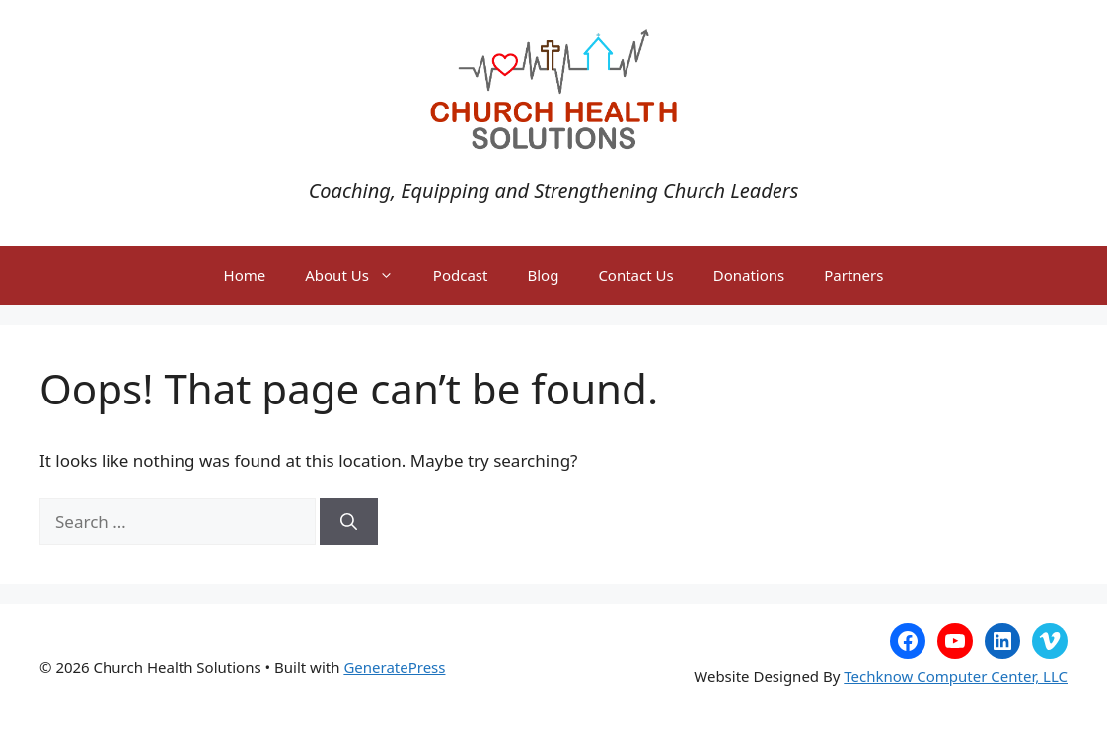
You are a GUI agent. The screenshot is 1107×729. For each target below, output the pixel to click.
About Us (359, 275)
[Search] (349, 522)
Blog (542, 275)
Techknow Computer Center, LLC (956, 676)
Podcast (460, 275)
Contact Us (635, 275)
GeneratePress (394, 667)
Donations (749, 275)
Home (245, 275)
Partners (853, 275)
